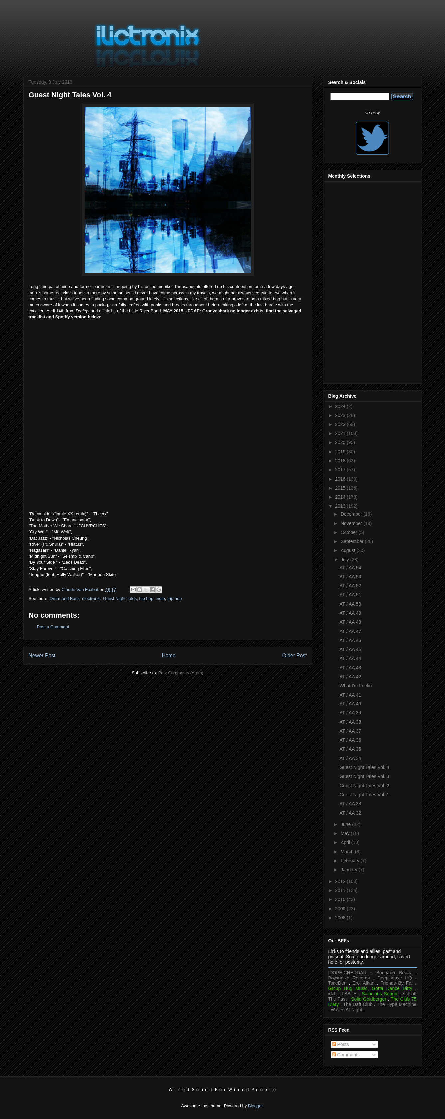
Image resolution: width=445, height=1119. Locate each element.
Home (169, 655)
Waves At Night (346, 1009)
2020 (341, 442)
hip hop (146, 598)
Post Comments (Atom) (180, 672)
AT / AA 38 (350, 722)
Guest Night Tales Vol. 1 (364, 794)
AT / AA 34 (350, 758)
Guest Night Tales (120, 598)
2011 (341, 890)
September (353, 541)
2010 (341, 899)
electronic (91, 598)
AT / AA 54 (350, 567)
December (352, 514)
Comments (346, 1054)
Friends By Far (396, 983)
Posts (340, 1044)
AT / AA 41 (350, 695)
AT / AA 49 (350, 613)
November (352, 523)
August (348, 550)
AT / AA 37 (350, 731)
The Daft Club (357, 1004)
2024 (341, 406)
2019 (341, 451)
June (346, 824)
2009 (341, 908)
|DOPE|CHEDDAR (347, 972)
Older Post (294, 655)
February (351, 860)
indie (160, 598)
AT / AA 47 (350, 631)
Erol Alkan (363, 983)
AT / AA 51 (350, 594)
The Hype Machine (396, 1004)
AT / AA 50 (350, 604)
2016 (341, 479)
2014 (341, 497)
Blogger (255, 1105)
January (350, 869)
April (346, 842)
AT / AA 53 (350, 576)
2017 (341, 469)
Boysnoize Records (349, 977)
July (345, 559)
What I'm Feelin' (355, 685)
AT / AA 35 (350, 749)
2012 (341, 881)
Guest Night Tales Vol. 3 (364, 776)
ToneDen (337, 983)
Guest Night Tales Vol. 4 (364, 767)
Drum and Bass (65, 598)
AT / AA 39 (350, 712)
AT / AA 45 (350, 649)
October (350, 532)
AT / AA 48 (350, 622)
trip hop (174, 598)
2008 (341, 917)
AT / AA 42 (350, 676)
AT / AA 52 (350, 585)
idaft (332, 993)
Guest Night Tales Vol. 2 (364, 785)
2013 (341, 506)
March (348, 851)
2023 (341, 415)
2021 (341, 433)
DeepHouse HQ (394, 977)
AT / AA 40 (350, 703)
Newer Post (42, 655)
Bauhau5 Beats (393, 972)
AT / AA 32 (350, 813)
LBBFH (349, 993)
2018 (341, 460)
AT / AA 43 (350, 667)
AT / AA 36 (350, 740)
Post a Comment (53, 626)
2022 (341, 424)
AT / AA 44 (350, 658)
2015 (341, 488)
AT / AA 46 (350, 640)
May (346, 833)
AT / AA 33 (350, 803)
